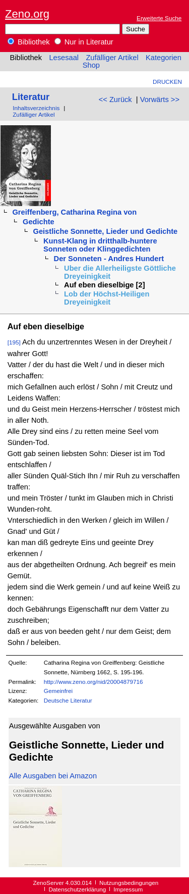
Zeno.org (27, 14)
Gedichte (38, 222)
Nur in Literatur (83, 42)
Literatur (30, 96)
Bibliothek (29, 42)
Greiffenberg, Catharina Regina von (74, 212)
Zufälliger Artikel (112, 58)
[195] (14, 342)
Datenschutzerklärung (77, 889)
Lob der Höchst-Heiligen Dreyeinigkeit (106, 298)
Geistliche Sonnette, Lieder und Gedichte (105, 231)
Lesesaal (64, 58)
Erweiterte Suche (159, 18)
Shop (91, 65)
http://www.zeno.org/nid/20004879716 (93, 681)
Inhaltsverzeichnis (36, 108)
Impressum (128, 889)
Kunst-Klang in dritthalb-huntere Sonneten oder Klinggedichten (100, 245)
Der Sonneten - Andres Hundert (109, 259)
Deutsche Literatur (68, 700)
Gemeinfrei (58, 690)
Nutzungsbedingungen (128, 882)
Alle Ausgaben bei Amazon (53, 776)
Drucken (167, 81)
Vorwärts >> (159, 99)
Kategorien (163, 58)
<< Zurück (115, 99)
